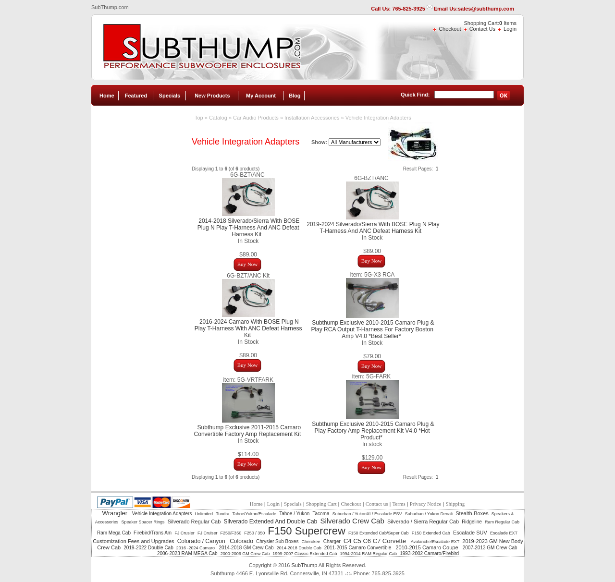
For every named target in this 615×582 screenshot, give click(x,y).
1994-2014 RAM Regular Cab (368, 553)
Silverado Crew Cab (352, 521)
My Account (261, 95)
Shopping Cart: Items (490, 23)
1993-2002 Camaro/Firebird (429, 553)
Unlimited (204, 513)
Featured (136, 95)
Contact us (377, 504)
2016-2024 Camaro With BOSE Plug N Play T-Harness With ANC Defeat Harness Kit (248, 328)
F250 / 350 (254, 533)
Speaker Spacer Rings (142, 522)
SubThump (304, 565)
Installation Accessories (311, 118)
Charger (332, 541)
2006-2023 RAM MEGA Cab (187, 553)
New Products (212, 95)
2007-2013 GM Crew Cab (490, 547)
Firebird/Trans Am (153, 532)
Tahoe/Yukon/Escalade (254, 513)
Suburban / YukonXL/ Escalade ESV (367, 513)
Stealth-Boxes (471, 513)
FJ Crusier (184, 533)
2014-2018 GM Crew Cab (246, 547)
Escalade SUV (470, 532)
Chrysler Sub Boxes (277, 541)
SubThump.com (110, 7)
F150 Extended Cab (431, 533)
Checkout (450, 29)
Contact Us (482, 29)
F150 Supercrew (306, 531)
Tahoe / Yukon (294, 513)
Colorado (241, 541)
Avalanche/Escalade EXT (435, 541)
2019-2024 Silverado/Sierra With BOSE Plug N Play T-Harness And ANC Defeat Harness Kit (373, 227)
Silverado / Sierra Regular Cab (423, 521)
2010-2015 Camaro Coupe (427, 547)
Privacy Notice (426, 504)
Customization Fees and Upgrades (133, 541)
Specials (170, 95)
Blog (294, 95)
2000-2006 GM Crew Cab (245, 553)
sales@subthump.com (486, 9)
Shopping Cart (321, 504)
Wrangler (115, 513)
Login (510, 29)
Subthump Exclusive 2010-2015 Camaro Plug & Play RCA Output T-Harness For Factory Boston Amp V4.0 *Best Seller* (372, 329)
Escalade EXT (503, 533)
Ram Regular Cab (502, 522)
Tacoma (321, 513)
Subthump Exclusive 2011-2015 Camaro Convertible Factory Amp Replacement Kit (247, 430)
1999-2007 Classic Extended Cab (304, 553)
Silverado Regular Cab (194, 521)
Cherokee (311, 541)
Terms (398, 504)
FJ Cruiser (207, 533)
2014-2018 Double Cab (299, 548)
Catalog (218, 118)
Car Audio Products (256, 118)
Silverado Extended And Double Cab (270, 521)
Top (199, 118)
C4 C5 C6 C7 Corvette (376, 541)
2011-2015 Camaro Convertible (358, 547)
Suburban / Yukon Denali (429, 513)
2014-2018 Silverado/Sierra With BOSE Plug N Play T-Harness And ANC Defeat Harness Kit (248, 228)
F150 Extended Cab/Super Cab (378, 533)
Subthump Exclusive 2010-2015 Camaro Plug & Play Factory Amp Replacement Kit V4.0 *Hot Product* (373, 431)
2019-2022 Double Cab (148, 547)
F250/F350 (231, 533)
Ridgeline (472, 521)
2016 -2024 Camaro (196, 548)
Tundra (222, 513)
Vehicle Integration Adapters (378, 118)
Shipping (455, 504)
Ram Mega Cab (114, 532)
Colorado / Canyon (202, 541)
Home (106, 95)
